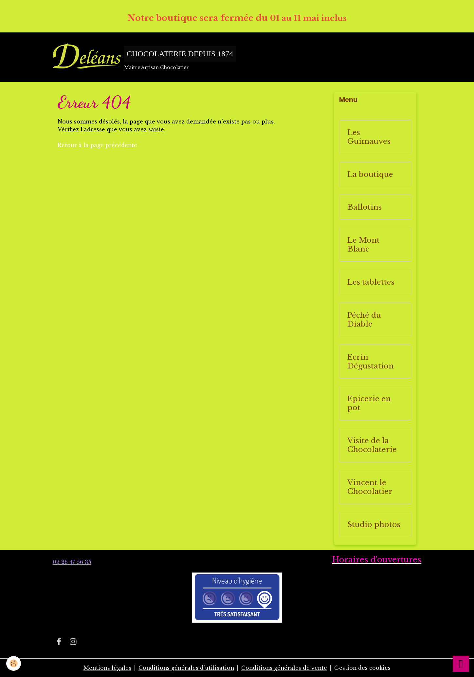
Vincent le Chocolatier (369, 487)
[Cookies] (14, 663)
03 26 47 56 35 (72, 562)
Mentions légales (106, 668)
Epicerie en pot (369, 403)
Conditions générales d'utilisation (185, 668)
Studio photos (373, 524)
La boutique (370, 174)
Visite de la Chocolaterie (372, 445)
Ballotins (364, 207)
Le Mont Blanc (363, 245)
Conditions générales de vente (285, 668)
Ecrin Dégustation (370, 361)
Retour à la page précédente (98, 145)
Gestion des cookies (364, 668)
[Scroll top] (461, 664)
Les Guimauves (369, 137)
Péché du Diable (364, 320)
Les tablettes (370, 282)
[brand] (144, 57)
